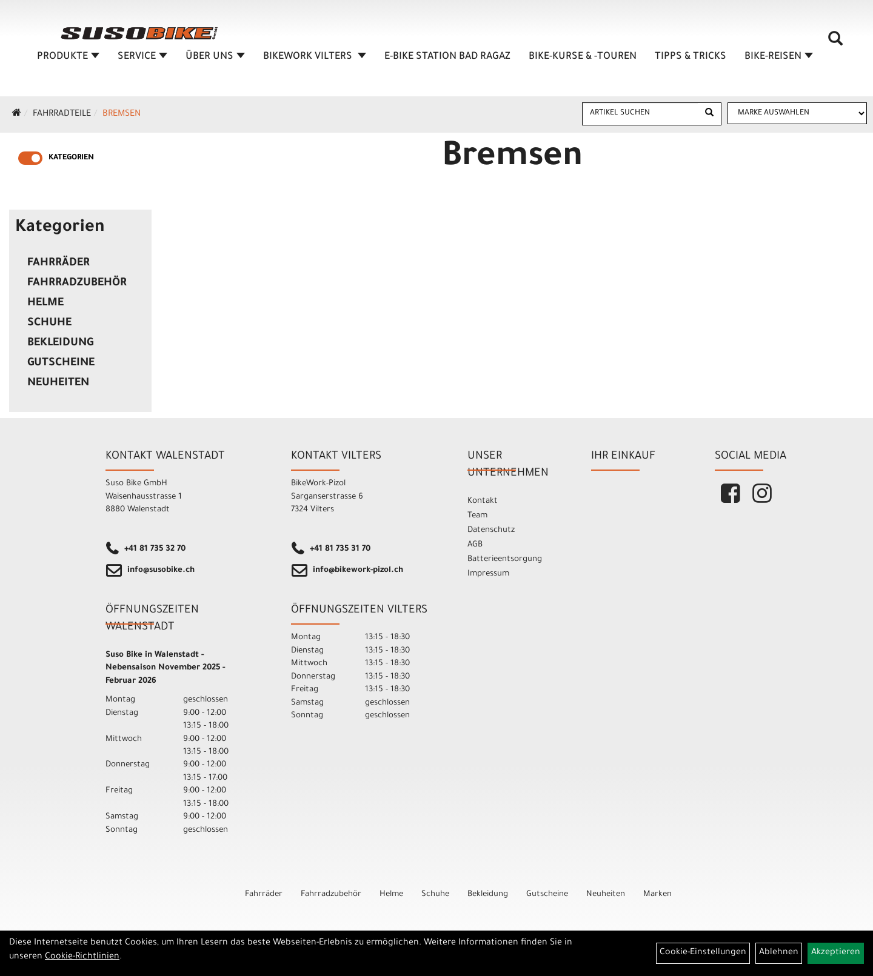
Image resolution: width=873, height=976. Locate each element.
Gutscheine (61, 363)
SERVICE (142, 56)
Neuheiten (58, 383)
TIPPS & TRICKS (690, 56)
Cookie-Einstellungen (703, 953)
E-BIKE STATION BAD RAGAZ (447, 56)
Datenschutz (491, 530)
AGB (475, 544)
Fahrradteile (62, 114)
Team (477, 515)
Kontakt (482, 501)
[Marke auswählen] (797, 113)
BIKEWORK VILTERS (314, 56)
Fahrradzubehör (77, 283)
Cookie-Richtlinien (82, 957)
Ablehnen (778, 953)
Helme (45, 303)
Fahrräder (58, 263)
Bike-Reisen (778, 56)
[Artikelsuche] (835, 43)
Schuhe (49, 323)
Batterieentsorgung (504, 559)
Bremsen (121, 114)
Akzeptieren (835, 953)
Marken (657, 894)
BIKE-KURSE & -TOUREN (583, 56)
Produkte (68, 56)
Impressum (488, 574)
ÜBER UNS (215, 56)
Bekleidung (60, 343)
